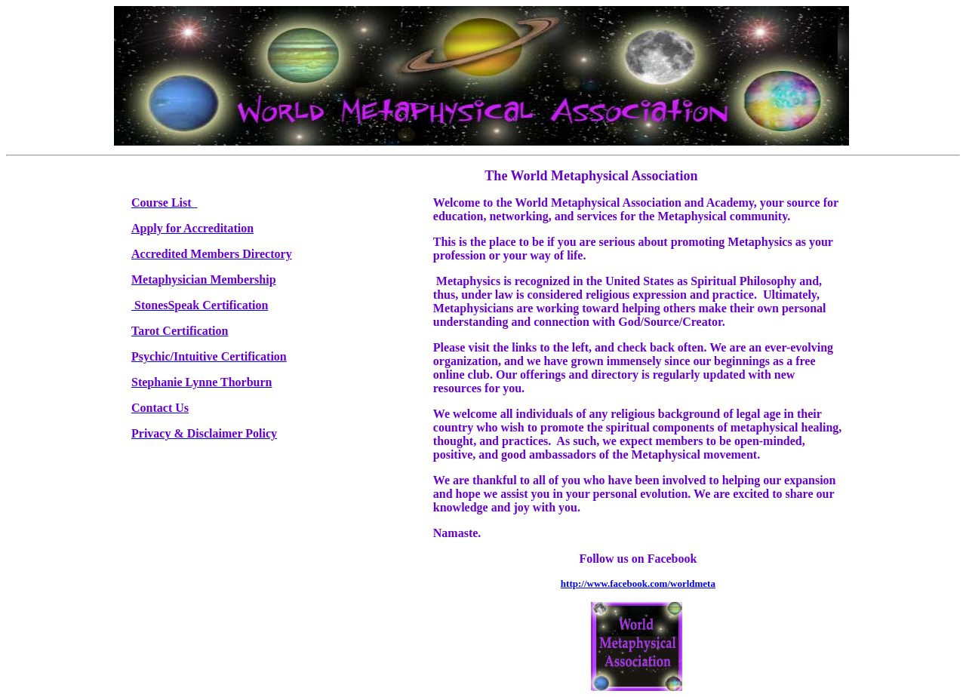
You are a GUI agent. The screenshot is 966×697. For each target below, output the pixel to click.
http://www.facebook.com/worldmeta (638, 583)
